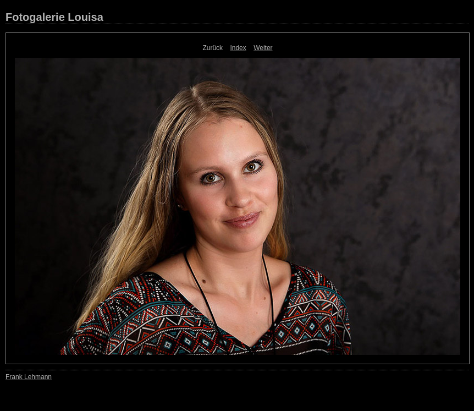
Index (238, 48)
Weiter (262, 48)
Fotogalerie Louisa (54, 17)
